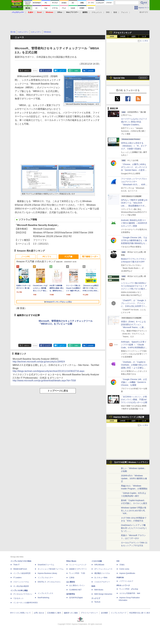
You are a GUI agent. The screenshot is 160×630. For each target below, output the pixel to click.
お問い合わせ (39, 613)
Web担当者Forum (20, 569)
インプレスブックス (45, 593)
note (76, 70)
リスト (35, 70)
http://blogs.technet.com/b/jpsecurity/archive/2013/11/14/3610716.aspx (48, 371)
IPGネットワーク (123, 585)
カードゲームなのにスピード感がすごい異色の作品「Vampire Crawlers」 (134, 122)
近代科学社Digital (76, 598)
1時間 (112, 37)
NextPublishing (43, 598)
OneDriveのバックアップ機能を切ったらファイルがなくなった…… (134, 528)
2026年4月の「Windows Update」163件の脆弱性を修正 (134, 478)
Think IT (16, 565)
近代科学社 (70, 594)
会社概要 (104, 613)
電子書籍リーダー (90, 256)
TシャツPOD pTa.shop (128, 589)
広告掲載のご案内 (54, 613)
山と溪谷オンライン (77, 585)
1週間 (133, 37)
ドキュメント (97, 12)
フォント (124, 12)
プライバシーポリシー (89, 613)
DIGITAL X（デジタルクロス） (49, 582)
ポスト (26, 70)
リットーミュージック (77, 565)
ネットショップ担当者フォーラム (51, 569)
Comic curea (124, 569)
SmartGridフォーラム (46, 565)
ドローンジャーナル (21, 582)
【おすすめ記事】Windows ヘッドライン (130, 462)
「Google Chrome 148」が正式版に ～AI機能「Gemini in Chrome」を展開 (134, 382)
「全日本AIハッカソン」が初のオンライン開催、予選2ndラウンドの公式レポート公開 (134, 400)
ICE (118, 561)
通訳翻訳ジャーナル (102, 573)
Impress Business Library (47, 573)
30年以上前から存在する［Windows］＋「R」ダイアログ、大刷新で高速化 (134, 146)
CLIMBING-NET (75, 590)
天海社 (122, 565)
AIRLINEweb (99, 565)
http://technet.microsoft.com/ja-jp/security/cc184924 (39, 361)
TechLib (97, 602)
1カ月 (144, 37)
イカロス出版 (96, 561)
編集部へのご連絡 (71, 613)
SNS (108, 12)
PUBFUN (120, 578)
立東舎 (71, 578)
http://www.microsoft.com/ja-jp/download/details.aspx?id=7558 (44, 380)
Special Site (119, 78)
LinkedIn (91, 70)
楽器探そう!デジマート (78, 569)
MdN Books (98, 590)
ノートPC (25, 256)
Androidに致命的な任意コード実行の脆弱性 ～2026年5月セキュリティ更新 (134, 223)
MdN (93, 586)
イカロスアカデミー (102, 582)
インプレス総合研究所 (22, 573)
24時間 (122, 37)
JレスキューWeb (100, 578)
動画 (115, 12)
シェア (47, 70)
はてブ (61, 70)
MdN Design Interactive (103, 594)
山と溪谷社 (70, 582)
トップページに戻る (57, 390)
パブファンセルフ (126, 581)
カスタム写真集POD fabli (129, 593)
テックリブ (95, 598)
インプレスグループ (118, 613)
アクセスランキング (122, 33)
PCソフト (47, 256)
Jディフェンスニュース (103, 569)
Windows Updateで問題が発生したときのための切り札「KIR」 (133, 511)
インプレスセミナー (45, 578)
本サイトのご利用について (20, 613)
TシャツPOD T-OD (77, 573)
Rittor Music (71, 561)
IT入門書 (68, 256)
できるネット (18, 598)
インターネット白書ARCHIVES (25, 603)
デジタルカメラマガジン (22, 594)
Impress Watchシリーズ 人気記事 (128, 417)
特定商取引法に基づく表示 (139, 613)
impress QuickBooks (127, 573)
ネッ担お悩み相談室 (21, 586)
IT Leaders (17, 578)
